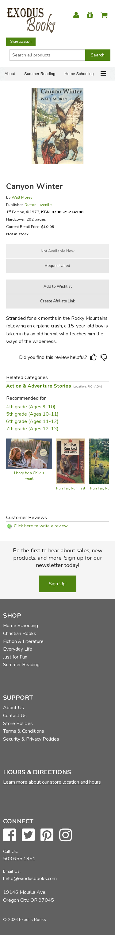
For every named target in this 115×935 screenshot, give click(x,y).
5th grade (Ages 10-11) (32, 414)
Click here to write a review (41, 526)
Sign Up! (58, 583)
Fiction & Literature (23, 641)
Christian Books (19, 633)
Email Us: (12, 871)
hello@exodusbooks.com (30, 878)
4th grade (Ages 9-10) (31, 406)
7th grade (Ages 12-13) (32, 428)
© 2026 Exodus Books (24, 919)
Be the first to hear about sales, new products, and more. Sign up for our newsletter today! (57, 558)
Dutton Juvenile (38, 204)
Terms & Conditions (23, 731)
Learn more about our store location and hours (52, 782)
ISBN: (62, 212)
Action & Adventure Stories (54, 386)
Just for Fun (15, 657)
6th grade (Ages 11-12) (32, 421)
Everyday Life (17, 649)
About (10, 73)
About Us (13, 707)
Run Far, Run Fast (70, 488)
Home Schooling (79, 73)
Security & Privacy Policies (31, 739)
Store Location (21, 41)
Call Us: (10, 851)
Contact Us (15, 715)
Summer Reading (39, 73)
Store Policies (18, 723)
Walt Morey (22, 197)
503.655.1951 (19, 858)
